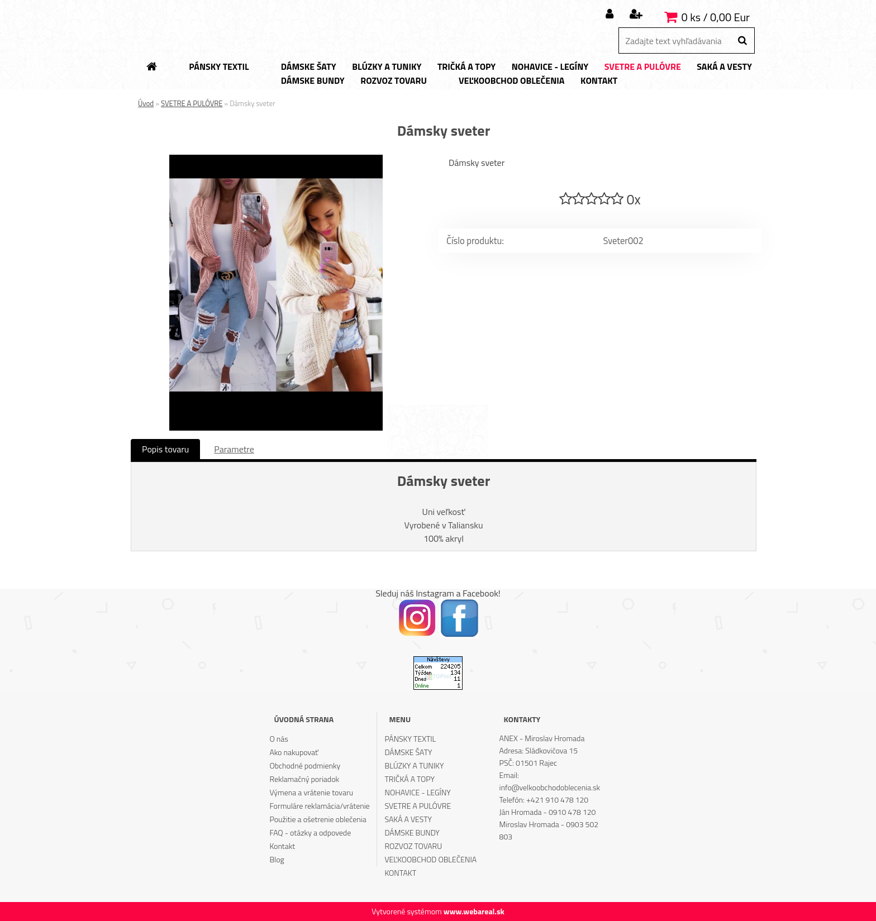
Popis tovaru (165, 449)
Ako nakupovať (293, 752)
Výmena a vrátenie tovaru (311, 792)
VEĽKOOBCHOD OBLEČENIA (431, 859)
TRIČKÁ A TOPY (410, 779)
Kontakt (282, 846)
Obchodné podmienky (304, 765)
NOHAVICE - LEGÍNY (418, 792)
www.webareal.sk (474, 911)
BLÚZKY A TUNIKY (414, 765)
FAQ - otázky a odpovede (310, 832)
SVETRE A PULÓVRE (191, 103)
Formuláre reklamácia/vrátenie (319, 806)
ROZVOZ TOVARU (413, 846)
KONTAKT (401, 873)
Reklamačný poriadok (304, 779)
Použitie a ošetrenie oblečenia (317, 819)
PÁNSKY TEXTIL (410, 739)
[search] (742, 40)
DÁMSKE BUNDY (412, 832)
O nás (278, 739)
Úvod (146, 103)
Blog (276, 859)
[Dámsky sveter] (276, 159)
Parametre (234, 449)
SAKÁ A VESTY (408, 819)
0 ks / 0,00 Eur (716, 17)
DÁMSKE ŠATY (408, 752)
